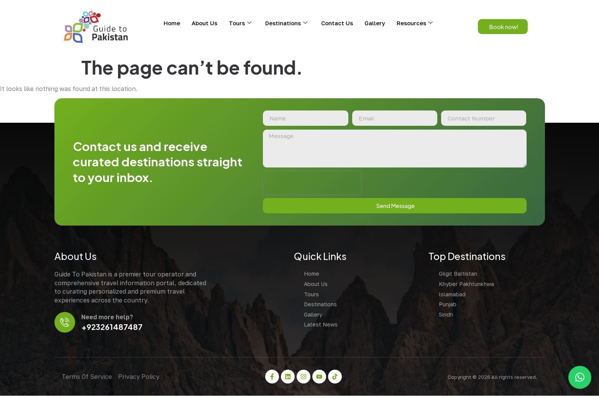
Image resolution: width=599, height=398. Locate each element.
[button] (579, 377)
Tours (240, 23)
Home (172, 22)
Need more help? (108, 319)
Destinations (286, 23)
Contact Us (337, 22)
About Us (204, 22)
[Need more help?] (65, 324)
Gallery (374, 22)
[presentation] (310, 183)
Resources (415, 23)
